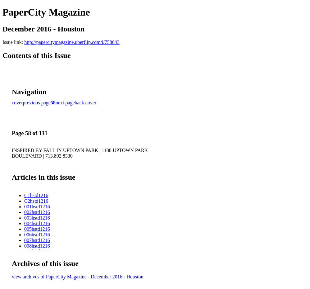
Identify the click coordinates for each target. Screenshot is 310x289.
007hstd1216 (37, 240)
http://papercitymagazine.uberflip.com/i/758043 (72, 42)
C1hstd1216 (36, 195)
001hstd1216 (37, 206)
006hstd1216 (37, 234)
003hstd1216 (37, 217)
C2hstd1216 (36, 201)
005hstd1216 (37, 229)
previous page (37, 102)
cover (17, 102)
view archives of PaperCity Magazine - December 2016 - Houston (77, 276)
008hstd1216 (37, 246)
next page (65, 102)
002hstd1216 (37, 212)
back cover (86, 102)
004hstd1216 (37, 223)
